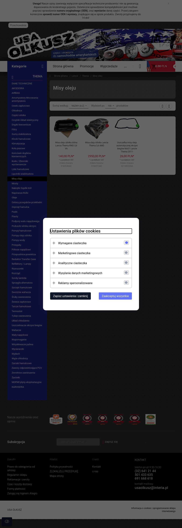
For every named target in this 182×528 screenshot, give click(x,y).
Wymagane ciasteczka (72, 243)
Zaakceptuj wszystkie (115, 296)
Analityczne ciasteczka (72, 263)
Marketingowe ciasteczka (74, 253)
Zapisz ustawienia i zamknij (70, 296)
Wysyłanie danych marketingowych (80, 273)
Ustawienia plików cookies (75, 230)
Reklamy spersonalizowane (75, 283)
